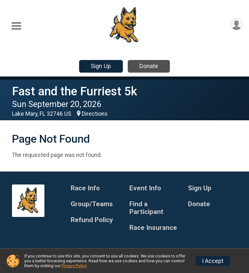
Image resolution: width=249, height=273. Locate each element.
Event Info (145, 188)
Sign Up (101, 66)
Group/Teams (92, 204)
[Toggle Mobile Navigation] (16, 26)
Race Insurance (153, 227)
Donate (148, 66)
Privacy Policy (74, 265)
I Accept (212, 261)
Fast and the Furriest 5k (74, 91)
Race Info (85, 188)
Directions (95, 114)
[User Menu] (237, 24)
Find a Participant (146, 208)
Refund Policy (92, 220)
